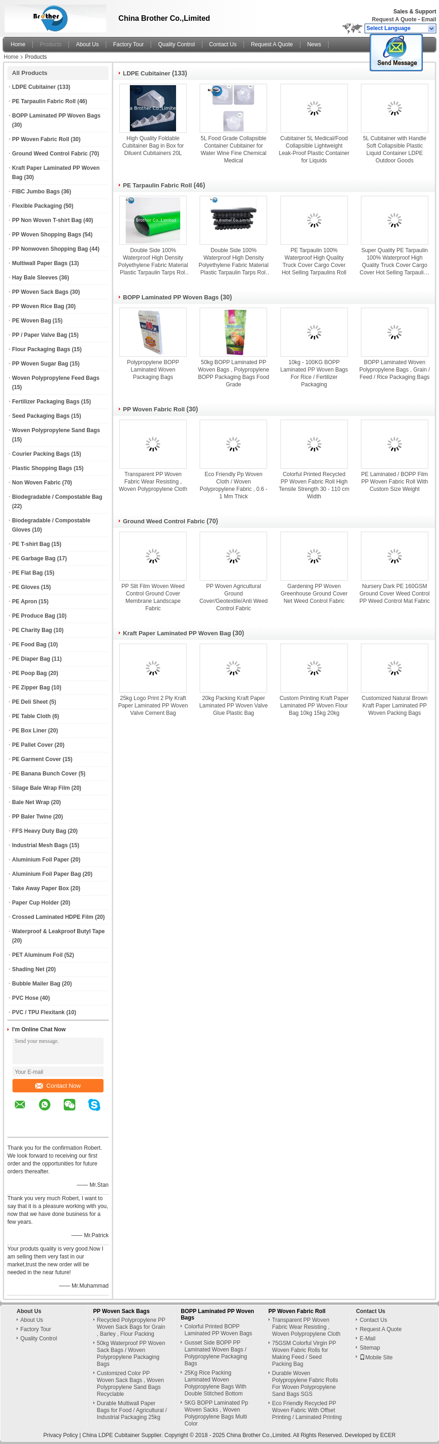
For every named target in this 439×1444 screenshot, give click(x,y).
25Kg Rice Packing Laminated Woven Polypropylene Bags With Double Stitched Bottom (215, 1383)
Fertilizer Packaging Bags (45, 401)
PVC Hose (25, 998)
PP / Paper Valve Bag (39, 335)
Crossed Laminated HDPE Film (52, 917)
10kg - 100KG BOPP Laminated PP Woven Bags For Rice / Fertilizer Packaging (314, 373)
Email (428, 19)
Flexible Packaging (37, 206)
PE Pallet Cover (32, 745)
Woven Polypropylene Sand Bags (56, 430)
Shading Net (28, 969)
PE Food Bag (29, 644)
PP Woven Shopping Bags (46, 234)
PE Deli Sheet (30, 702)
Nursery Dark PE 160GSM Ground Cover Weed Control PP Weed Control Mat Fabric (395, 593)
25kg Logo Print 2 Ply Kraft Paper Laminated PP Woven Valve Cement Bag (153, 705)
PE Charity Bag (32, 630)
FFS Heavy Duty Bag (39, 831)
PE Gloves (25, 587)
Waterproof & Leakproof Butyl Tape (58, 931)
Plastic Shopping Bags (42, 468)
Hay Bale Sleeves (35, 277)
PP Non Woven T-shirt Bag (47, 220)
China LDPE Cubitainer (111, 1435)
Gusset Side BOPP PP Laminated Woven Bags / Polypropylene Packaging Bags (215, 1353)
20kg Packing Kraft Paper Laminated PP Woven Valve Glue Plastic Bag (233, 705)
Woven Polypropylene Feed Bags (55, 378)
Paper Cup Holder (35, 902)
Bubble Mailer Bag (36, 983)
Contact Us (223, 44)
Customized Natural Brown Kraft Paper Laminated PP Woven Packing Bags (395, 705)
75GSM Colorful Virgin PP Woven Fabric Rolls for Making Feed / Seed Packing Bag (304, 1353)
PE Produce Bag (33, 616)
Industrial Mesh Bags (40, 845)
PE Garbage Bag (33, 558)
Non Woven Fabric (36, 482)
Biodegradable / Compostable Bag (57, 497)
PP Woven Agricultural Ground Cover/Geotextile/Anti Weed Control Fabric (233, 597)
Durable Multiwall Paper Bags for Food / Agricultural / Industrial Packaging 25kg (132, 1410)
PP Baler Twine (32, 816)
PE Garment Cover (36, 759)
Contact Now (57, 1085)
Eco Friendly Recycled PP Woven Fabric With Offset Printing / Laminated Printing (307, 1410)
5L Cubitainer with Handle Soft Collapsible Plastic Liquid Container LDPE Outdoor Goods (394, 149)
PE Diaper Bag (31, 659)
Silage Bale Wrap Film (41, 788)
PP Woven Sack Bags (40, 292)
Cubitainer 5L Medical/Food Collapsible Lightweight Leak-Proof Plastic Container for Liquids (314, 149)
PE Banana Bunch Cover (44, 773)
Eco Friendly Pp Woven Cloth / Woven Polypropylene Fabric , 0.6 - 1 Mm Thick (234, 485)
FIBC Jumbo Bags (36, 191)
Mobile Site (376, 1357)
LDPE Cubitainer (34, 87)
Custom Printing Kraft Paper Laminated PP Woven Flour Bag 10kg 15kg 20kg (314, 705)
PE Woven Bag (31, 320)
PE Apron (24, 601)
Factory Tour (128, 44)
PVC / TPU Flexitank (38, 1012)
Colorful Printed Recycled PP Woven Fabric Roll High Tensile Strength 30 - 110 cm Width (314, 485)
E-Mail (367, 1338)
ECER (388, 1435)
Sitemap (370, 1348)
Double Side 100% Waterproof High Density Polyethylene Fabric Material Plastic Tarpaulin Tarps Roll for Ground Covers (153, 261)
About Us (87, 44)
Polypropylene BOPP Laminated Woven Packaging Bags (153, 369)
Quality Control (176, 44)
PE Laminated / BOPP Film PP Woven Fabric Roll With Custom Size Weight (394, 481)
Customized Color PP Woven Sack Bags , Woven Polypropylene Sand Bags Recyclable (130, 1383)
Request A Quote (394, 19)
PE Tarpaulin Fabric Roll (44, 101)
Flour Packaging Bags (41, 349)
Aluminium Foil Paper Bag (46, 874)
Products (50, 44)
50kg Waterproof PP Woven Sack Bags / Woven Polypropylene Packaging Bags (131, 1353)
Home (18, 44)
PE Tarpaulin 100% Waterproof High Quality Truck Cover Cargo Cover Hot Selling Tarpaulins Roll (314, 261)
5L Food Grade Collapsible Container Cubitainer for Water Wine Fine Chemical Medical (233, 149)
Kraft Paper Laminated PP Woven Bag (177, 633)
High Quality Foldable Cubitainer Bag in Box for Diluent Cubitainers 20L (152, 145)
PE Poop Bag (29, 673)
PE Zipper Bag (31, 687)
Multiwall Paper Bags (39, 263)
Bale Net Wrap (30, 802)
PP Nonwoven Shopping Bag (50, 249)
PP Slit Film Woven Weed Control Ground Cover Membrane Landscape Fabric (153, 597)
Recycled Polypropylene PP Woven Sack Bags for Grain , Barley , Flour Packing (131, 1327)
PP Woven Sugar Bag (40, 363)
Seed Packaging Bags (41, 416)
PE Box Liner (29, 730)
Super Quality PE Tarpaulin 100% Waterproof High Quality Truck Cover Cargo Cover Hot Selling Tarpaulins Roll (394, 261)
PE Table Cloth (31, 716)
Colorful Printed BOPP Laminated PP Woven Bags (218, 1330)
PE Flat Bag (27, 573)
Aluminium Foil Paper (40, 859)
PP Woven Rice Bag (38, 306)
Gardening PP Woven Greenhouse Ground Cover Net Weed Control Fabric (314, 593)
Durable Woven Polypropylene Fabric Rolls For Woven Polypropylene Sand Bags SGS (305, 1383)
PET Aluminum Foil (37, 955)
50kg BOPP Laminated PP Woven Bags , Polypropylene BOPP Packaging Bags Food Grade (233, 373)
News (314, 44)
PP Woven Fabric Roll (40, 139)
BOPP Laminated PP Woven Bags (56, 115)
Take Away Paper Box (40, 888)
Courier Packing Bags (41, 454)
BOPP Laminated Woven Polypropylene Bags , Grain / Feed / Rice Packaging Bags (395, 369)
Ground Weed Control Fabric (50, 153)
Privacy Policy (60, 1435)
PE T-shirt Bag (31, 544)
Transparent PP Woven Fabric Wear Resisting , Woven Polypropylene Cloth (153, 481)
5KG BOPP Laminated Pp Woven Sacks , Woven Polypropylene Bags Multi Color (216, 1413)
